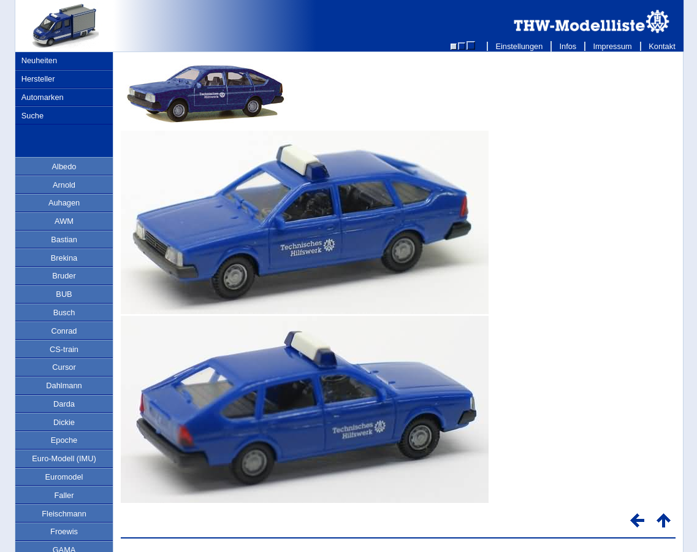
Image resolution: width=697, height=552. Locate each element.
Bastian (64, 239)
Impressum (612, 46)
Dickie (64, 422)
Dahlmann (64, 385)
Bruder (63, 275)
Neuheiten (39, 60)
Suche (32, 115)
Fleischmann (64, 513)
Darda (64, 403)
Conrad (64, 330)
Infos (568, 46)
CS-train (64, 349)
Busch (64, 312)
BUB (64, 294)
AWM (64, 221)
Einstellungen (519, 46)
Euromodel (64, 476)
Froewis (64, 531)
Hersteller (38, 78)
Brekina (64, 258)
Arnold (64, 185)
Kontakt (662, 46)
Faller (64, 495)
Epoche (64, 440)
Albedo (64, 166)
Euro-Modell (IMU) (64, 458)
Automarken (42, 97)
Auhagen (64, 202)
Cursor (63, 367)
